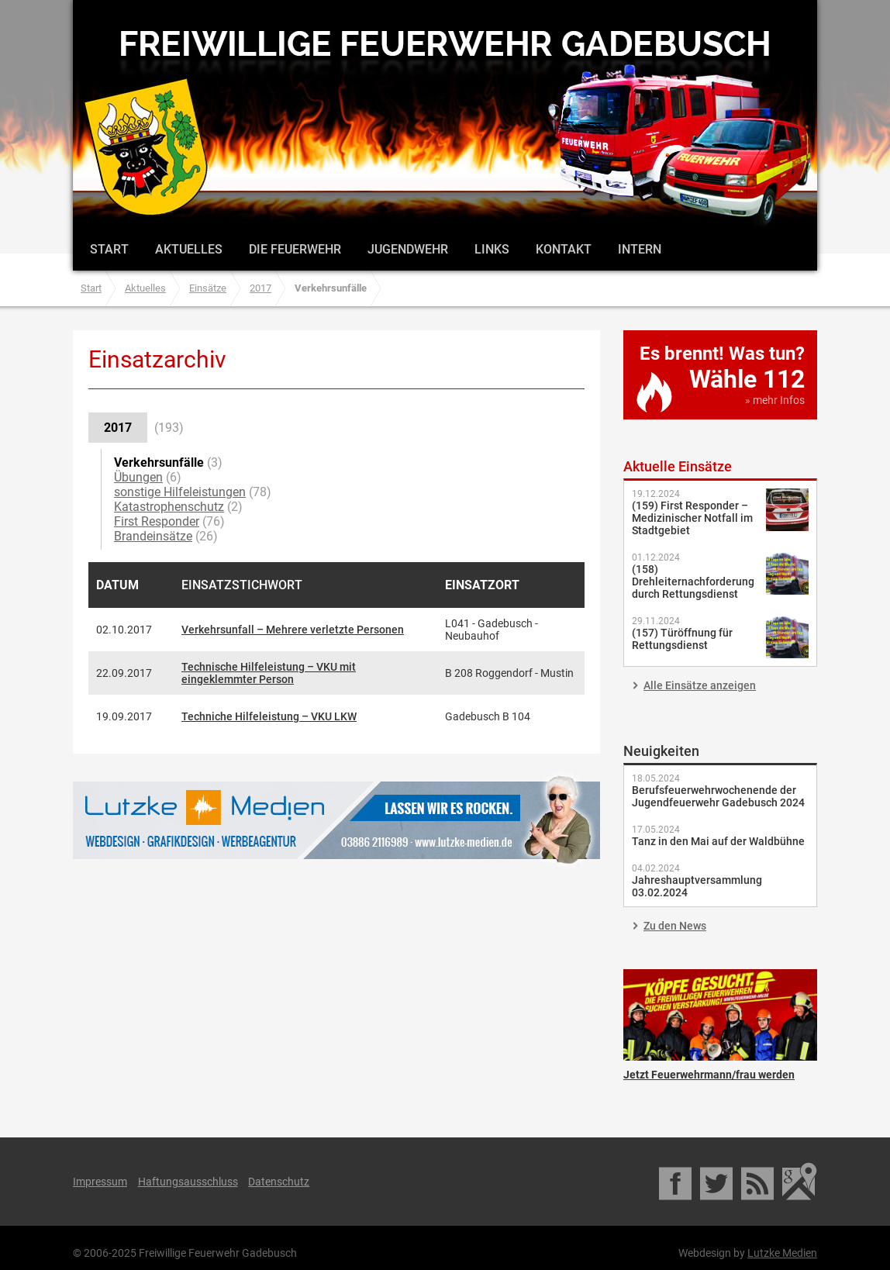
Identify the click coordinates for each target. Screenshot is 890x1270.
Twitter (717, 1181)
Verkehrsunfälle (159, 462)
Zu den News (674, 926)
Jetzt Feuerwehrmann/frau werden (720, 1015)
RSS (758, 1181)
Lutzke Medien (336, 820)
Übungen (138, 477)
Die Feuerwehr (295, 249)
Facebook (676, 1181)
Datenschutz (278, 1181)
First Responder (156, 521)
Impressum (100, 1181)
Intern (639, 249)
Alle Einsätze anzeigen (699, 685)
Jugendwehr (407, 249)
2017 (260, 288)
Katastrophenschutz (169, 506)
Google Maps (799, 1181)
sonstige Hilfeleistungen (180, 492)
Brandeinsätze (153, 536)
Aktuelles (188, 249)
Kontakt (564, 249)
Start (109, 249)
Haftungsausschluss (188, 1181)
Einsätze (207, 288)
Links (491, 249)
